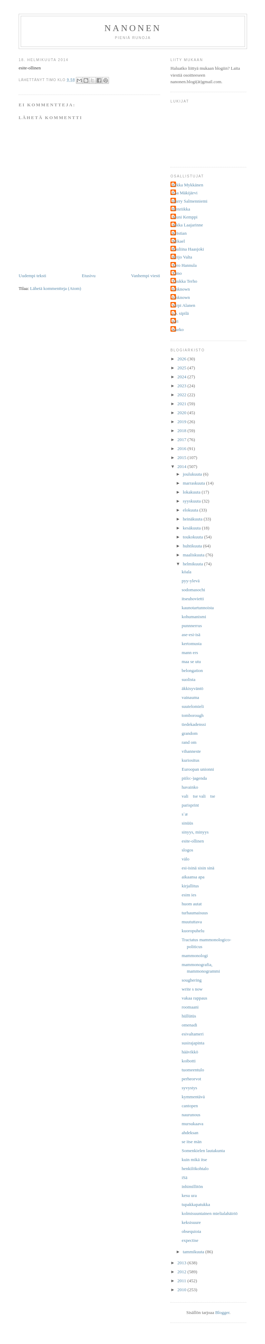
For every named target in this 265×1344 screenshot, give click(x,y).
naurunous (190, 1114)
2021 (182, 403)
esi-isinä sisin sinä (197, 867)
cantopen (189, 1105)
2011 (182, 1280)
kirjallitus (190, 885)
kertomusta (191, 643)
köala (186, 571)
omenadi (189, 1025)
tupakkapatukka (195, 1204)
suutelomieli (192, 706)
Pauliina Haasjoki (188, 249)
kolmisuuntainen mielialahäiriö (209, 1213)
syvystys (189, 1087)
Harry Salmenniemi (189, 201)
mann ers (189, 652)
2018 (182, 430)
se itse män (191, 1141)
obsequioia (191, 1231)
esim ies (188, 894)
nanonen (133, 28)
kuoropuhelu (192, 930)
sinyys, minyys (194, 832)
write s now (192, 989)
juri (175, 321)
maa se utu (191, 661)
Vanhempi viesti (145, 275)
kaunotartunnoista (197, 607)
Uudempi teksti (32, 275)
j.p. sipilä (180, 313)
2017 (182, 439)
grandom (189, 733)
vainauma (190, 697)
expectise (189, 1240)
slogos (187, 850)
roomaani (189, 1007)
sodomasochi (193, 589)
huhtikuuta (193, 545)
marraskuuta (194, 483)
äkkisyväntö (192, 688)
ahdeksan (189, 1132)
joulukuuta (193, 474)
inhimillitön (192, 1186)
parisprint (190, 805)
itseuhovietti (192, 598)
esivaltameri (192, 1033)
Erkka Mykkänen (187, 184)
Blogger (222, 1312)
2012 (182, 1271)
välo (185, 858)
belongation (192, 670)
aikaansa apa (192, 876)
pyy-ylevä (190, 580)
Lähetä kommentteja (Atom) (55, 288)
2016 (182, 448)
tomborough (192, 715)
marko (178, 329)
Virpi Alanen (183, 305)
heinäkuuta (193, 519)
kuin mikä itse (194, 1159)
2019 (182, 421)
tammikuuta (194, 1251)
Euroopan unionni (197, 769)
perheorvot (191, 1078)
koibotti (188, 1060)
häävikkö (189, 1051)
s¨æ (184, 814)
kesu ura (189, 1195)
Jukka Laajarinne (187, 224)
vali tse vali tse (198, 796)
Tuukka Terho (184, 281)
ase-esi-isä (190, 634)
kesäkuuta (192, 527)
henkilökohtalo (194, 1168)
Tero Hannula (184, 265)
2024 (182, 376)
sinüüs (187, 823)
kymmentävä (193, 1096)
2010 (182, 1289)
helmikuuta (193, 563)
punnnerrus (191, 625)
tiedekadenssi (193, 724)
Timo (177, 273)
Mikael (178, 241)
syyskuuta (192, 501)
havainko (189, 787)
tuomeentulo (192, 1069)
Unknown (181, 289)
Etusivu (89, 275)
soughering (191, 980)
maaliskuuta (194, 554)
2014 (182, 466)
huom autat (191, 903)
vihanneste (191, 751)
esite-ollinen (192, 841)
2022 (182, 394)
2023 (182, 385)
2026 (182, 358)
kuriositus (190, 760)
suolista (188, 679)
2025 (182, 367)
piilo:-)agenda (194, 778)
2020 (182, 412)
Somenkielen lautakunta (203, 1150)
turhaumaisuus (194, 912)
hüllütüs (188, 1016)
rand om (188, 742)
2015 (182, 457)
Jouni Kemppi (184, 217)
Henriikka (181, 209)
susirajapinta (192, 1042)
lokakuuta (192, 492)
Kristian (179, 233)
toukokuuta (193, 536)
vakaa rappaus (194, 998)
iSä (184, 1177)
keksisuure (191, 1222)
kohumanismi (193, 616)
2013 (182, 1262)
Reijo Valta (182, 257)
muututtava (191, 921)
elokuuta (191, 510)
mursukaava (192, 1123)
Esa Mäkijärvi (184, 192)
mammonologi (194, 955)
